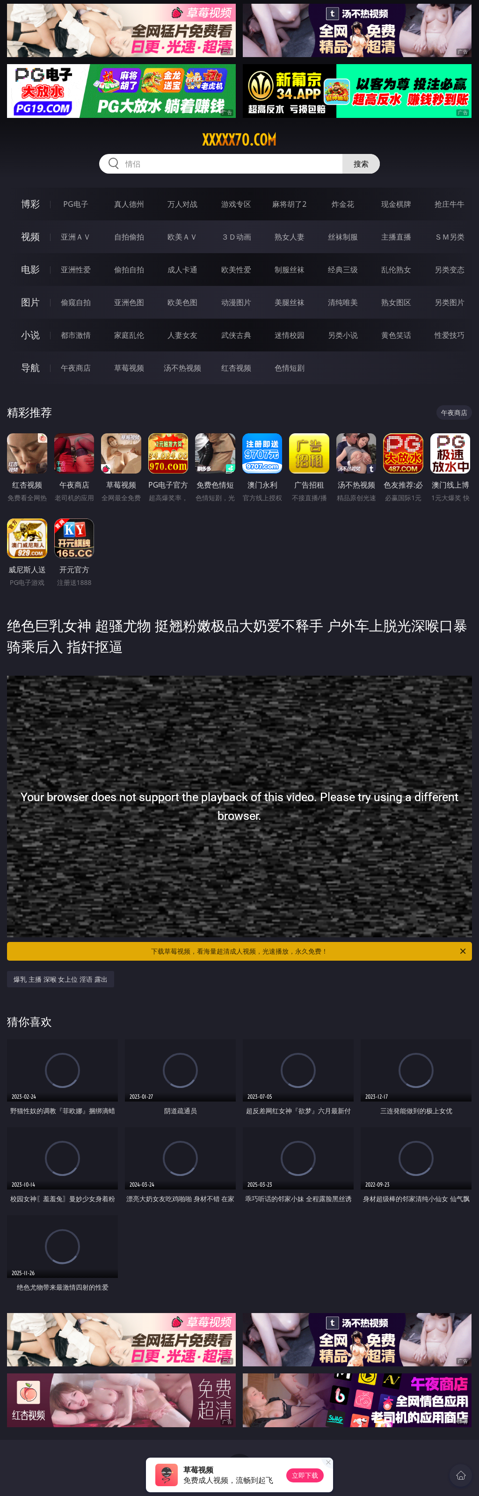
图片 (30, 302)
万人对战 (182, 204)
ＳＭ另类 (449, 237)
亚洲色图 (129, 302)
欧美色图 (182, 302)
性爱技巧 (449, 335)
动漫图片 (236, 302)
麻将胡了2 (289, 204)
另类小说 (343, 335)
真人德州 (129, 204)
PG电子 (75, 204)
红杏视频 (236, 368)
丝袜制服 (343, 237)
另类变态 (449, 269)
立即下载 (305, 1475)
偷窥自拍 (76, 302)
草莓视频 (129, 368)
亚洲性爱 (76, 269)
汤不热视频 (182, 368)
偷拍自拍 (129, 269)
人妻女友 (182, 335)
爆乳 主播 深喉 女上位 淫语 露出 (60, 979)
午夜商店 (76, 368)
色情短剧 (290, 368)
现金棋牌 (396, 204)
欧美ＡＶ (182, 237)
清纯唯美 (343, 302)
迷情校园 (290, 335)
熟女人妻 (290, 237)
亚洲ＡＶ (76, 237)
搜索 (361, 164)
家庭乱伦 (129, 335)
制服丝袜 (290, 269)
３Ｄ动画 (236, 237)
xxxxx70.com (239, 140)
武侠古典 (236, 335)
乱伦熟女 (396, 269)
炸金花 (343, 204)
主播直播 (396, 237)
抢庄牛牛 (449, 204)
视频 (30, 236)
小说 (30, 334)
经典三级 (343, 269)
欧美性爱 (236, 269)
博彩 (30, 203)
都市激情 (76, 335)
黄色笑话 (396, 335)
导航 (30, 367)
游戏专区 (236, 204)
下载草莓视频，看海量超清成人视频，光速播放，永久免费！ (309, 951)
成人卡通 (182, 269)
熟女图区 (396, 302)
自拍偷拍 (129, 237)
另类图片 (449, 302)
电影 (30, 269)
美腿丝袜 (290, 302)
